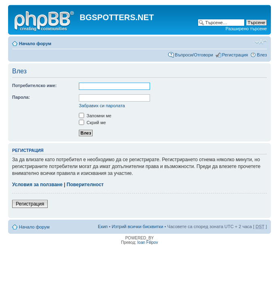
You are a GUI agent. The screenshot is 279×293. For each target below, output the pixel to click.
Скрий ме (92, 122)
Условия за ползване (37, 184)
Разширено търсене (246, 28)
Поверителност (85, 184)
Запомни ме (95, 115)
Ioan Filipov (147, 242)
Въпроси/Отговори (194, 54)
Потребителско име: (34, 85)
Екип (103, 226)
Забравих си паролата (102, 105)
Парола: (21, 97)
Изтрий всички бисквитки (137, 226)
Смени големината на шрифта (261, 42)
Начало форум (35, 43)
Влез (262, 54)
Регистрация (235, 54)
